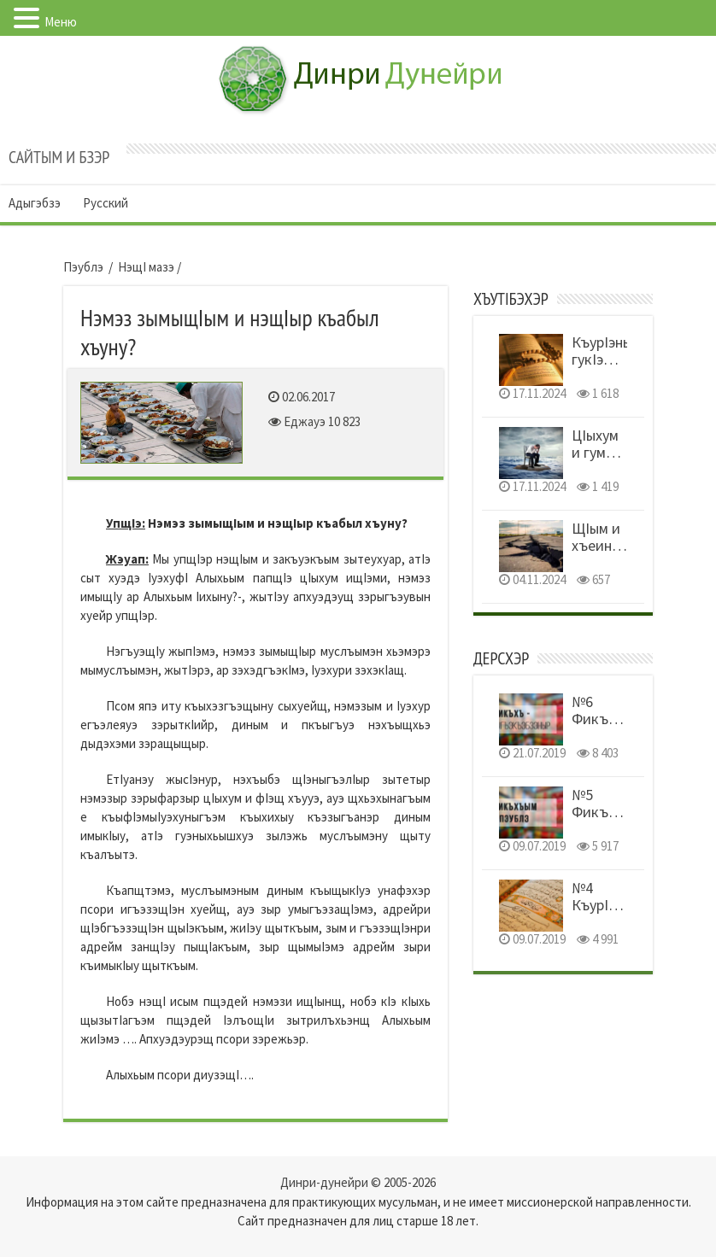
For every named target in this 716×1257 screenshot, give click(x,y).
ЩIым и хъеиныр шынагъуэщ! (613, 545)
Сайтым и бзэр (59, 157)
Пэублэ (83, 267)
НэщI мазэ (146, 267)
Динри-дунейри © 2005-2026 (358, 1182)
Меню (60, 22)
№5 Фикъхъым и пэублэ (607, 820)
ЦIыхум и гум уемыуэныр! (610, 452)
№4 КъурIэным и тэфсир (607, 913)
